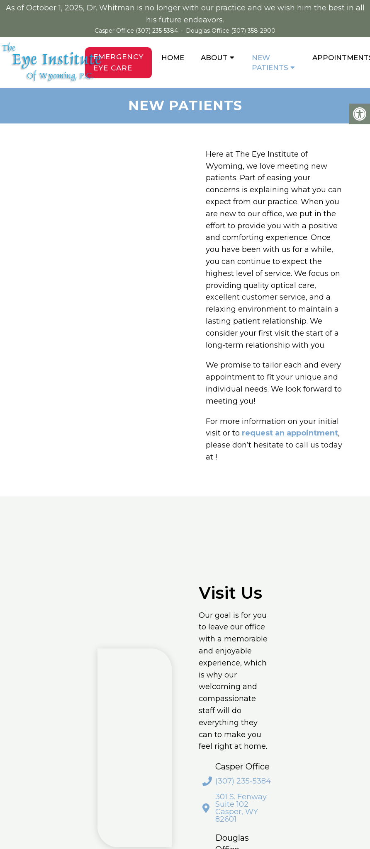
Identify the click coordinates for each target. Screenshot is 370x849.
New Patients (270, 62)
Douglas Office (208, 30)
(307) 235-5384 (157, 30)
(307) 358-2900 (253, 30)
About (214, 57)
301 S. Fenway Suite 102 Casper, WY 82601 (241, 808)
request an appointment (290, 433)
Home (172, 57)
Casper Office (115, 30)
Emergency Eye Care (118, 62)
